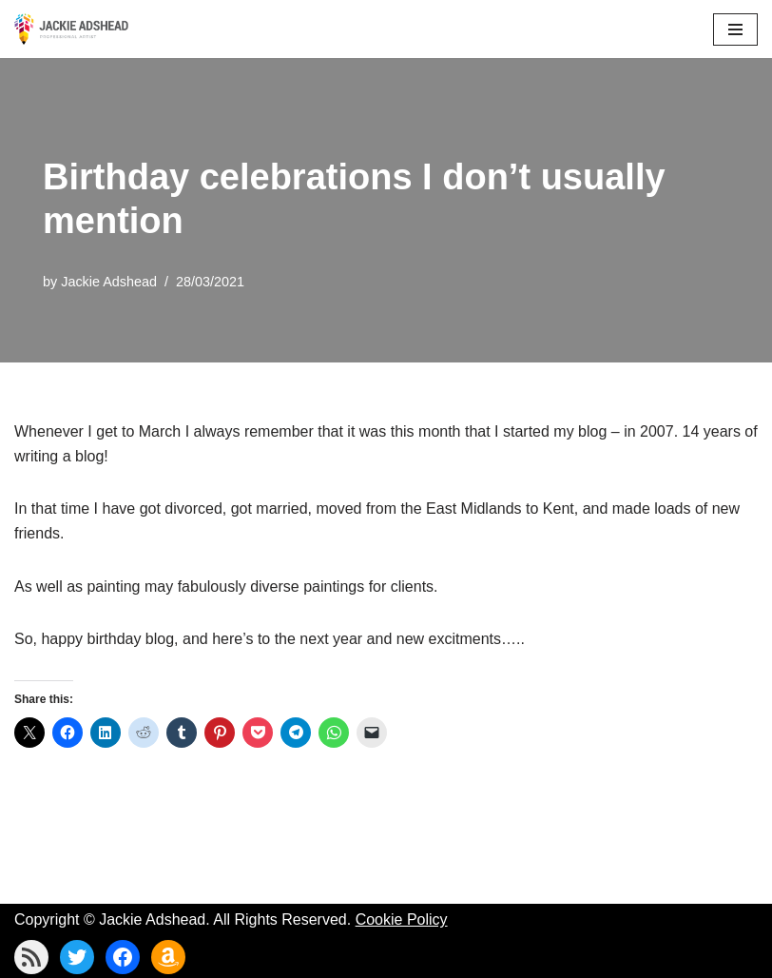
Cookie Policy (402, 919)
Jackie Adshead (109, 281)
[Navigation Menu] (735, 29)
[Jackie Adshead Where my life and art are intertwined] (71, 29)
